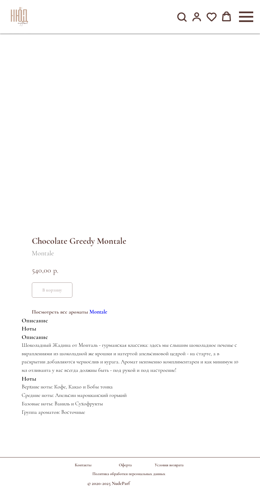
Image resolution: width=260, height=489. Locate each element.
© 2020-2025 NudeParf (108, 483)
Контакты (83, 465)
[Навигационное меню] (246, 17)
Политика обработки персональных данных (128, 473)
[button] (182, 17)
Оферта (125, 465)
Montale (98, 312)
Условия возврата (169, 465)
